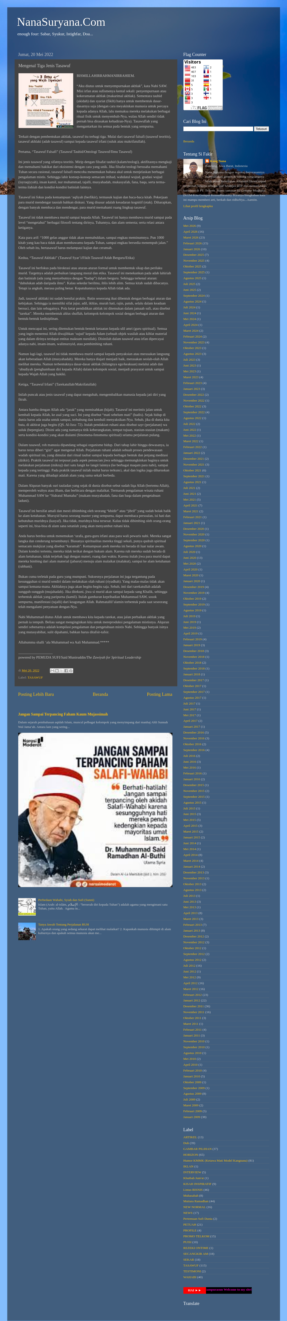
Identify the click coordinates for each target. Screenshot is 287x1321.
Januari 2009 (191, 1117)
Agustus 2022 (192, 418)
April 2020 (190, 569)
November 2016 (194, 738)
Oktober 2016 (192, 744)
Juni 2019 (189, 622)
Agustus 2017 (192, 697)
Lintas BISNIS (193, 1190)
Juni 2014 (189, 843)
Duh (186, 1143)
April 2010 (190, 1064)
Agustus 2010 (192, 1053)
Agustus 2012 (192, 960)
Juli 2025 (189, 284)
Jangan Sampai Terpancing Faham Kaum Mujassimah (63, 714)
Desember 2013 (193, 872)
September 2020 (194, 540)
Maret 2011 (190, 1024)
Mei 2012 (189, 977)
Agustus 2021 (192, 482)
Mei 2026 (189, 226)
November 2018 (194, 657)
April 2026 (190, 231)
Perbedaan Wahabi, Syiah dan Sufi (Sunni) (66, 900)
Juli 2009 (189, 1099)
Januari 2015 (191, 837)
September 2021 (194, 476)
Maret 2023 (191, 377)
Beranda (100, 694)
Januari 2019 (191, 645)
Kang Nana (218, 161)
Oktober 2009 (192, 1082)
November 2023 (194, 342)
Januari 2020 (191, 581)
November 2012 (194, 942)
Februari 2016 (192, 773)
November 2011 (194, 1012)
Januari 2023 (191, 389)
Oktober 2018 (192, 662)
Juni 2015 (189, 814)
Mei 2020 (189, 563)
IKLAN (188, 1166)
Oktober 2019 (192, 598)
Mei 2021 (189, 499)
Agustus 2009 (192, 1093)
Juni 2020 (189, 558)
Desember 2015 (193, 785)
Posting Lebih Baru (36, 694)
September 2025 (194, 272)
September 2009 (194, 1088)
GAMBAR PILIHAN (197, 1149)
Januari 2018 (191, 674)
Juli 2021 (189, 488)
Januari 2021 (191, 523)
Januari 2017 (191, 726)
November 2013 (194, 878)
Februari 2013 (192, 925)
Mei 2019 (189, 627)
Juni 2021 (189, 493)
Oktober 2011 (192, 1018)
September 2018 (194, 668)
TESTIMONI (192, 1271)
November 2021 (194, 464)
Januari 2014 (191, 866)
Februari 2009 (192, 1111)
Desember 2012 (193, 936)
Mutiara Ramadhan (196, 1201)
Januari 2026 (191, 249)
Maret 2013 (191, 919)
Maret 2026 (191, 237)
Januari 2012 (191, 1000)
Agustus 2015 (192, 802)
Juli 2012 (189, 965)
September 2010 (194, 1047)
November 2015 (194, 791)
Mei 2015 (189, 820)
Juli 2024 (189, 307)
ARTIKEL (190, 1137)
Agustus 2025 (192, 278)
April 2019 (190, 633)
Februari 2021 (192, 517)
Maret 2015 (191, 831)
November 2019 (194, 593)
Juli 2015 (189, 808)
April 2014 (190, 855)
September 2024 (194, 295)
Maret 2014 (191, 860)
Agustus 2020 (192, 546)
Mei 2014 (189, 849)
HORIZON (190, 1154)
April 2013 (190, 913)
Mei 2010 (189, 1059)
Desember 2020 (193, 529)
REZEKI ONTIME (196, 1248)
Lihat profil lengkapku (198, 206)
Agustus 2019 (192, 610)
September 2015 (194, 796)
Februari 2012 (192, 995)
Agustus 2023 (192, 354)
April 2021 (190, 505)
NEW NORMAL (194, 1207)
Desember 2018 (193, 651)
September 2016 (194, 750)
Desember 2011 (193, 1006)
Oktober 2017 (192, 686)
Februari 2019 (192, 639)
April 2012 (190, 983)
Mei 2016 (189, 767)
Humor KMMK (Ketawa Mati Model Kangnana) (215, 1160)
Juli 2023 (189, 359)
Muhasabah (190, 1195)
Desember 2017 (193, 680)
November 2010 (194, 1041)
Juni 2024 (189, 313)
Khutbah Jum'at (193, 1178)
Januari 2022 (191, 453)
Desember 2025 (193, 255)
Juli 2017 (189, 703)
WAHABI (190, 1277)
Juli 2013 (189, 896)
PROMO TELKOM (196, 1236)
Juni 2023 (189, 365)
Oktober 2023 (192, 348)
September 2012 (194, 954)
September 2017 (194, 692)
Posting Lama (159, 694)
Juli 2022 (189, 424)
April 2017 (190, 721)
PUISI (187, 1242)
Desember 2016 (193, 732)
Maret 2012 (191, 989)
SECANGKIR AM (195, 1254)
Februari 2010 (192, 1070)
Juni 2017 (189, 709)
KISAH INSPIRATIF (197, 1184)
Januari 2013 (191, 930)
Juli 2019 (189, 616)
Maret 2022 (191, 441)
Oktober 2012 (192, 948)
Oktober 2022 (192, 406)
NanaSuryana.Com (61, 21)
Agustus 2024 (192, 301)
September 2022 (194, 412)
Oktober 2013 (192, 884)
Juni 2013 (189, 901)
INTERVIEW (192, 1172)
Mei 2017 (189, 715)
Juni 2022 (189, 429)
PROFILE (190, 1230)
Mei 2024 (189, 319)
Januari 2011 (191, 1035)
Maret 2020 (191, 575)
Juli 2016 (189, 756)
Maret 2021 (191, 511)
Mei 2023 (189, 371)
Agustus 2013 (192, 890)
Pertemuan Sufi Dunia (198, 1218)
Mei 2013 (189, 907)
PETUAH (189, 1224)
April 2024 (190, 325)
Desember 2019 (193, 587)
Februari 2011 (192, 1029)
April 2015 (190, 825)
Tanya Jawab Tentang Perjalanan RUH (63, 924)
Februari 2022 (192, 447)
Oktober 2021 (192, 470)
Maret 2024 (191, 330)
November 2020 (194, 534)
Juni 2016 (189, 761)
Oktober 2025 (192, 266)
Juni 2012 (189, 971)
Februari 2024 (192, 336)
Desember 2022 (193, 394)
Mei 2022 (189, 435)
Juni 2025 (189, 290)
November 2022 (194, 400)
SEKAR (188, 1259)
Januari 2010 (191, 1076)
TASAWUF (35, 677)
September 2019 (194, 604)
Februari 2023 (192, 383)
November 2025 (194, 260)
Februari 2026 (192, 243)
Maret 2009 (191, 1105)
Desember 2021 (193, 458)
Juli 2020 (189, 552)
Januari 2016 (191, 779)
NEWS (188, 1213)
